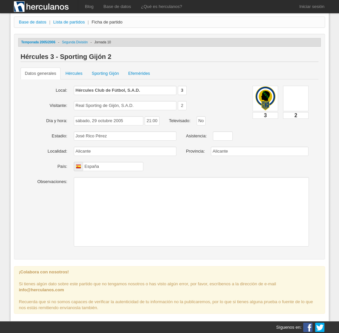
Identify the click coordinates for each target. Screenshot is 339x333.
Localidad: (57, 151)
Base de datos (117, 6)
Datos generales (40, 73)
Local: (61, 90)
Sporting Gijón (105, 73)
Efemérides (139, 73)
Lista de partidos (69, 22)
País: (62, 166)
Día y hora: (56, 120)
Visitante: (58, 105)
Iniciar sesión (311, 6)
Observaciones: (52, 181)
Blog (89, 6)
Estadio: (59, 135)
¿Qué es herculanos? (161, 6)
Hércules (74, 73)
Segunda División (75, 42)
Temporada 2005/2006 (38, 42)
